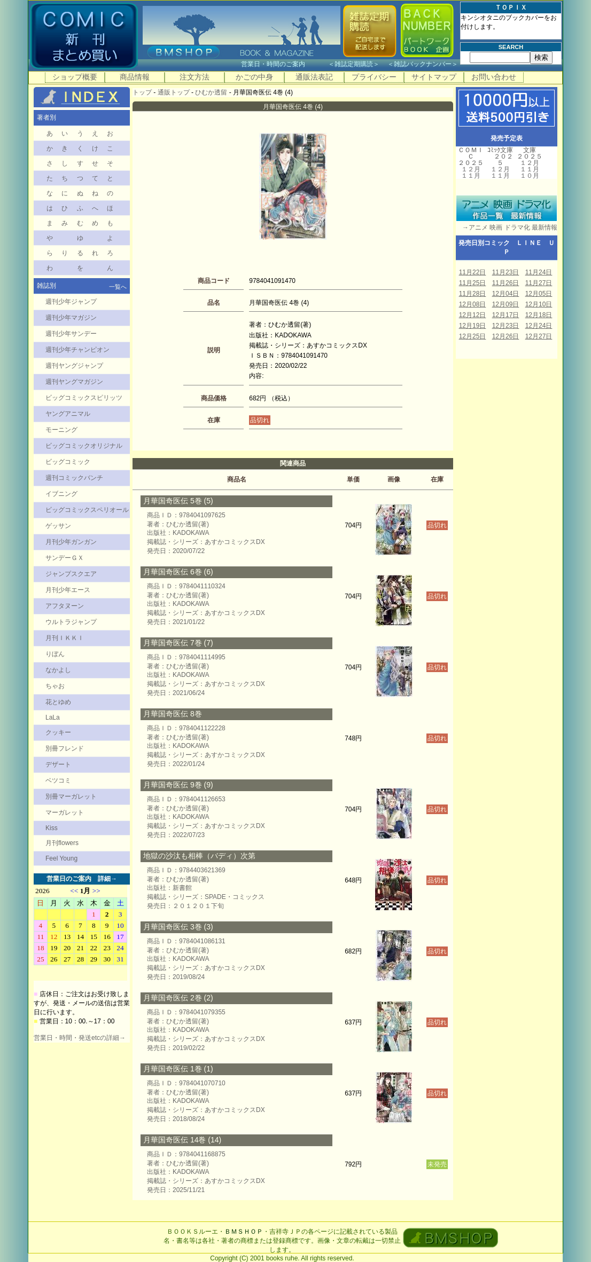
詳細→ (107, 878)
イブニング (61, 494)
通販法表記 (314, 77)
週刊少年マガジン (71, 317)
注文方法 (194, 77)
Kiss (51, 828)
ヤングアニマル (67, 413)
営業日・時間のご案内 (283, 64)
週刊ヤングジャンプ (74, 365)
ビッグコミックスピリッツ (83, 397)
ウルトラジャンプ (71, 622)
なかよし (58, 670)
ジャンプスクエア (71, 574)
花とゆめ (58, 702)
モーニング (61, 429)
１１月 (470, 175)
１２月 (470, 169)
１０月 (529, 175)
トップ (142, 92)
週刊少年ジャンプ (71, 301)
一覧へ (118, 286)
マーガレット (64, 812)
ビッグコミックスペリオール (87, 510)
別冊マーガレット (71, 796)
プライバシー (374, 77)
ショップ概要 (74, 77)
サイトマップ (433, 77)
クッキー (58, 732)
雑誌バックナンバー (423, 64)
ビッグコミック (67, 462)
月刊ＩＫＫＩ (64, 638)
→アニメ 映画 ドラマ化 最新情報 (506, 227)
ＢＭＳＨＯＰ (243, 1231)
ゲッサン (58, 526)
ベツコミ (58, 780)
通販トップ (174, 92)
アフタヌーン (64, 606)
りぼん (55, 654)
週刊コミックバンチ (74, 478)
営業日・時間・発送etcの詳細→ (80, 1038)
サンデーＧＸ (64, 558)
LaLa (52, 717)
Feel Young (61, 858)
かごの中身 (254, 77)
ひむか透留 (211, 92)
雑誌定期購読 (354, 64)
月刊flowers (62, 843)
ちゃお (55, 686)
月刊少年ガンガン (71, 542)
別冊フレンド (64, 748)
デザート (58, 764)
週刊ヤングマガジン (74, 381)
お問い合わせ (493, 77)
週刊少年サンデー (71, 333)
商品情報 (135, 77)
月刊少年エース (67, 590)
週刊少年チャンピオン (77, 349)
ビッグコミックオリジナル (83, 445)
